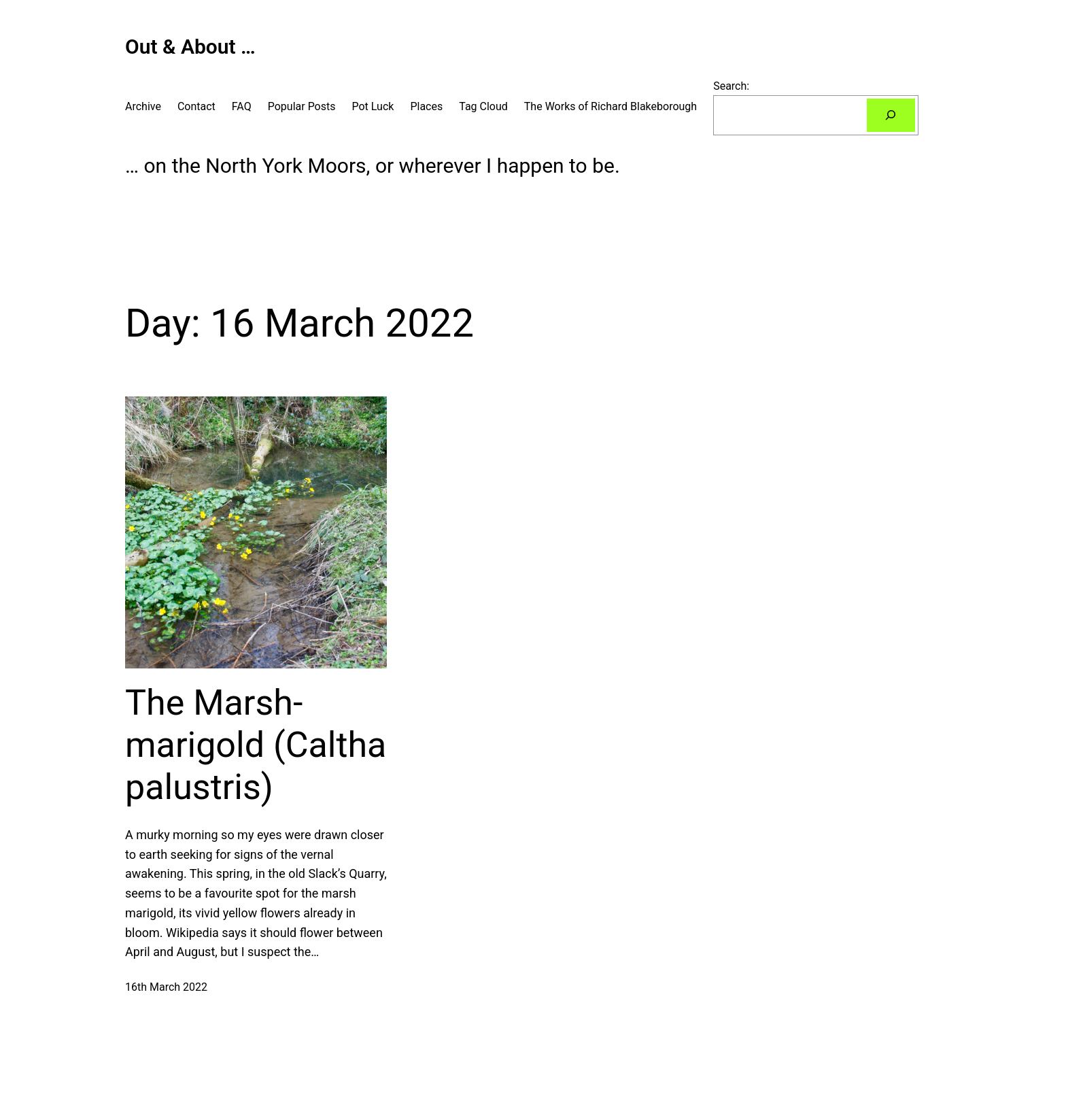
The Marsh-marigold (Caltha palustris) (255, 745)
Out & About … (190, 46)
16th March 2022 (166, 987)
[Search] (891, 115)
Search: (731, 86)
